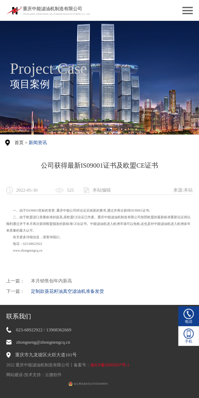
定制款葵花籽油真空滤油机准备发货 (67, 291)
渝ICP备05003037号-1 (109, 365)
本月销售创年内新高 (51, 280)
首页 (19, 142)
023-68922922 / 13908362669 (43, 329)
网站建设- (15, 374)
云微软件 (53, 374)
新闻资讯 (38, 142)
